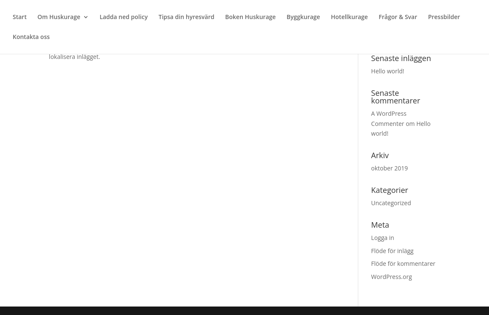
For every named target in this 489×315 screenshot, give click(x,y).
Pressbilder (444, 17)
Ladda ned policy (123, 17)
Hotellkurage (349, 17)
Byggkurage (303, 17)
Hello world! (387, 71)
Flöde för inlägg (392, 251)
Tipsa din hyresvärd (186, 17)
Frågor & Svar (398, 17)
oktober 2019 (389, 168)
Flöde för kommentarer (403, 263)
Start (20, 17)
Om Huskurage (59, 17)
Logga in (382, 238)
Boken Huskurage (250, 17)
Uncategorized (391, 203)
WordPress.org (391, 277)
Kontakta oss (31, 37)
